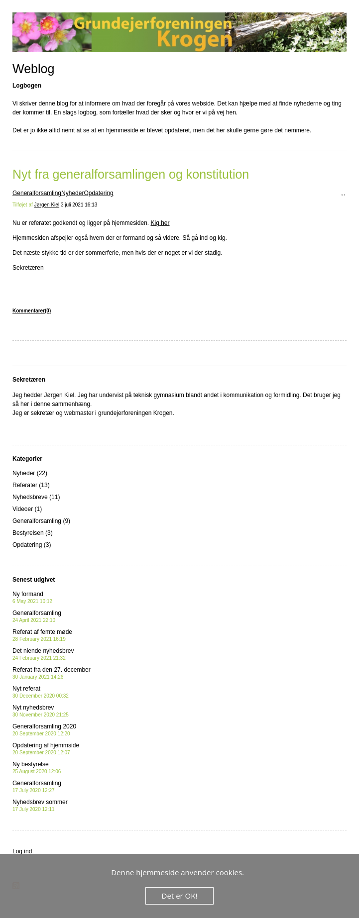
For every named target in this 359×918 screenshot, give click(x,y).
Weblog (33, 69)
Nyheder (72, 193)
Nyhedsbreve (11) (36, 497)
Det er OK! (180, 896)
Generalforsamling (36, 193)
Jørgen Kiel (47, 204)
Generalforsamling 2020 (44, 729)
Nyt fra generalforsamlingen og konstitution (130, 174)
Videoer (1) (27, 509)
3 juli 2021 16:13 (79, 204)
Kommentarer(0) (31, 310)
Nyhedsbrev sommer (40, 805)
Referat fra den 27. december (51, 673)
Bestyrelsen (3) (32, 532)
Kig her (160, 222)
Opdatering (98, 193)
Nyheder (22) (29, 473)
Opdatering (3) (31, 544)
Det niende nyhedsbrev (43, 654)
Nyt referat (40, 692)
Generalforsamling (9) (41, 520)
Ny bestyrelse (36, 767)
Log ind (22, 851)
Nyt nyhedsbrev (40, 710)
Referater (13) (31, 485)
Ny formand (32, 597)
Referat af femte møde (42, 635)
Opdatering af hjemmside (45, 748)
